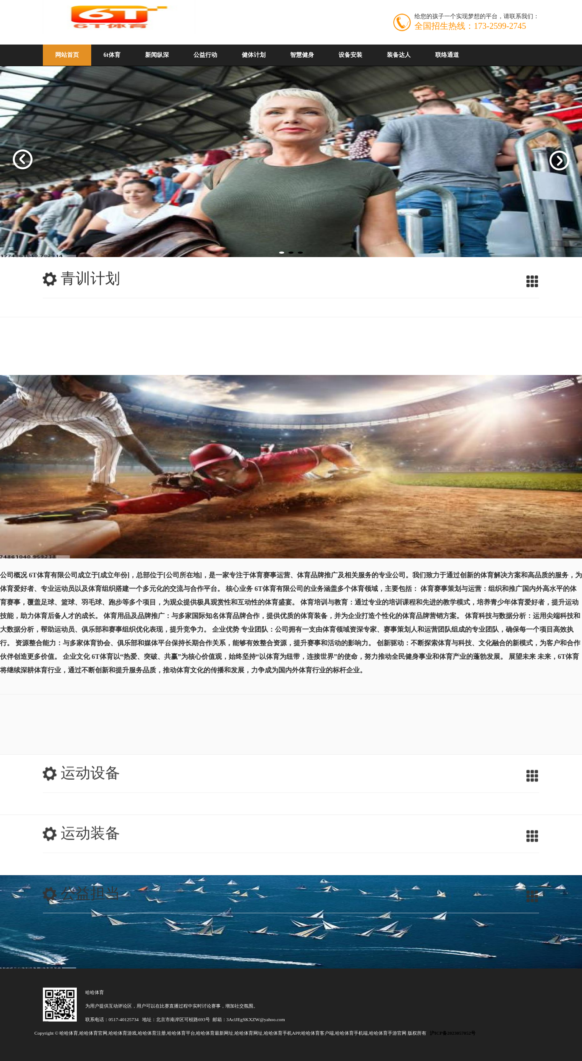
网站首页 (67, 55)
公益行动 (205, 55)
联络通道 (447, 55)
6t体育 (112, 55)
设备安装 (350, 55)
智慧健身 (302, 55)
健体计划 (254, 55)
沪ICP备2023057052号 (453, 1033)
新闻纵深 (157, 55)
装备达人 (399, 55)
